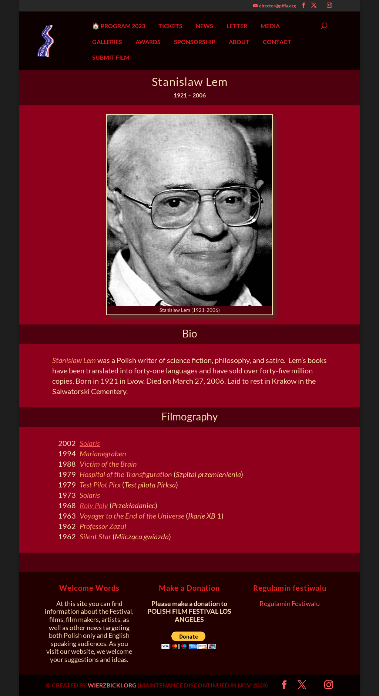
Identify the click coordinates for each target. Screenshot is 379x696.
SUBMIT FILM (111, 57)
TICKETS (170, 26)
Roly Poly (94, 505)
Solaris (90, 443)
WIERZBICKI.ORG (112, 685)
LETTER (237, 26)
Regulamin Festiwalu (289, 603)
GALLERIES (107, 42)
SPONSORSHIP (194, 42)
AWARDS (148, 42)
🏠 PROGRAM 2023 (118, 26)
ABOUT (239, 42)
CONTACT (277, 42)
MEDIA (270, 26)
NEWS (204, 26)
